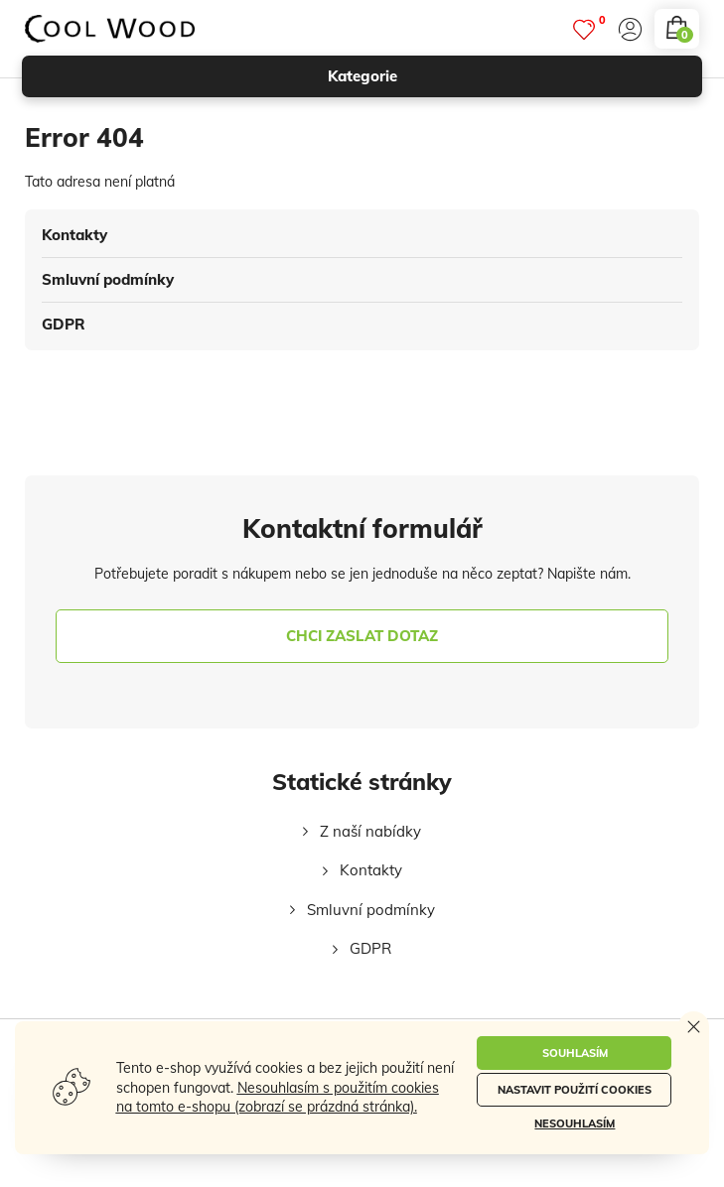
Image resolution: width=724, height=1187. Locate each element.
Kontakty (74, 234)
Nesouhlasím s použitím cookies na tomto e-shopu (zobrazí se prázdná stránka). (277, 1098)
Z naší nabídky (370, 831)
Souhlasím (575, 1053)
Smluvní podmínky (108, 279)
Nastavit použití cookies (575, 1090)
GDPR (63, 324)
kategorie (506, 76)
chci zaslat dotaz (362, 635)
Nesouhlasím (574, 1123)
